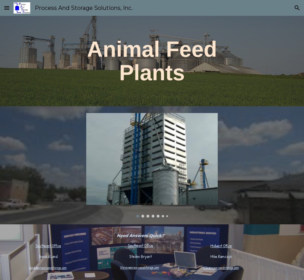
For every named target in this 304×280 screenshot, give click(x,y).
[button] (7, 8)
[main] (152, 61)
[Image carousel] (152, 165)
